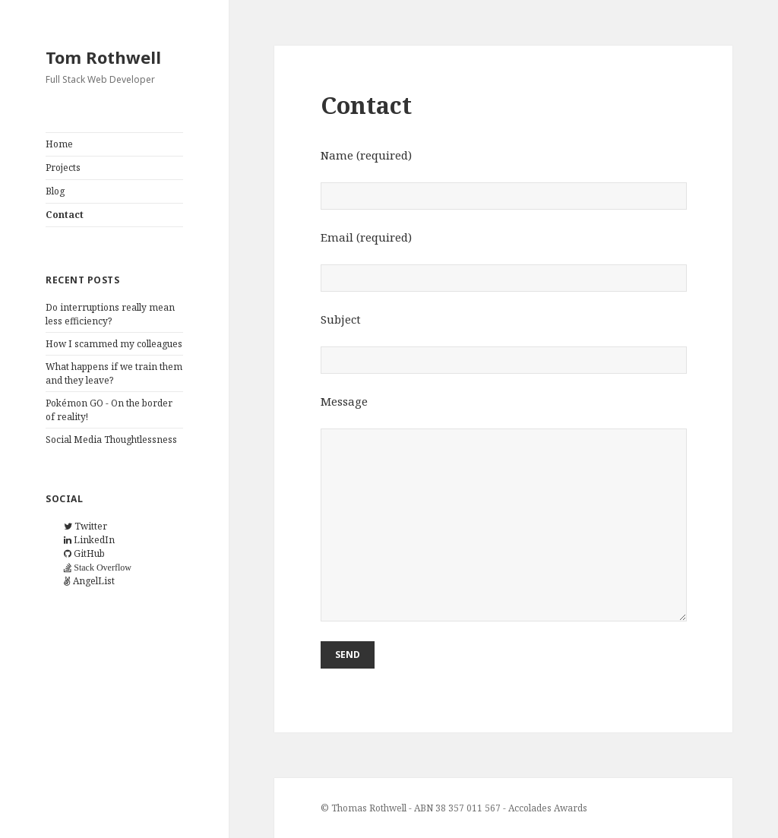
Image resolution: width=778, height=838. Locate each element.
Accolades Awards (547, 808)
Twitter (85, 526)
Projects (63, 167)
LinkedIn (89, 539)
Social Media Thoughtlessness (111, 439)
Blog (55, 191)
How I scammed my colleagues (114, 343)
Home (59, 144)
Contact (65, 214)
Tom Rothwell (103, 57)
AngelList (89, 580)
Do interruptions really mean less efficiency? (110, 314)
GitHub (84, 553)
